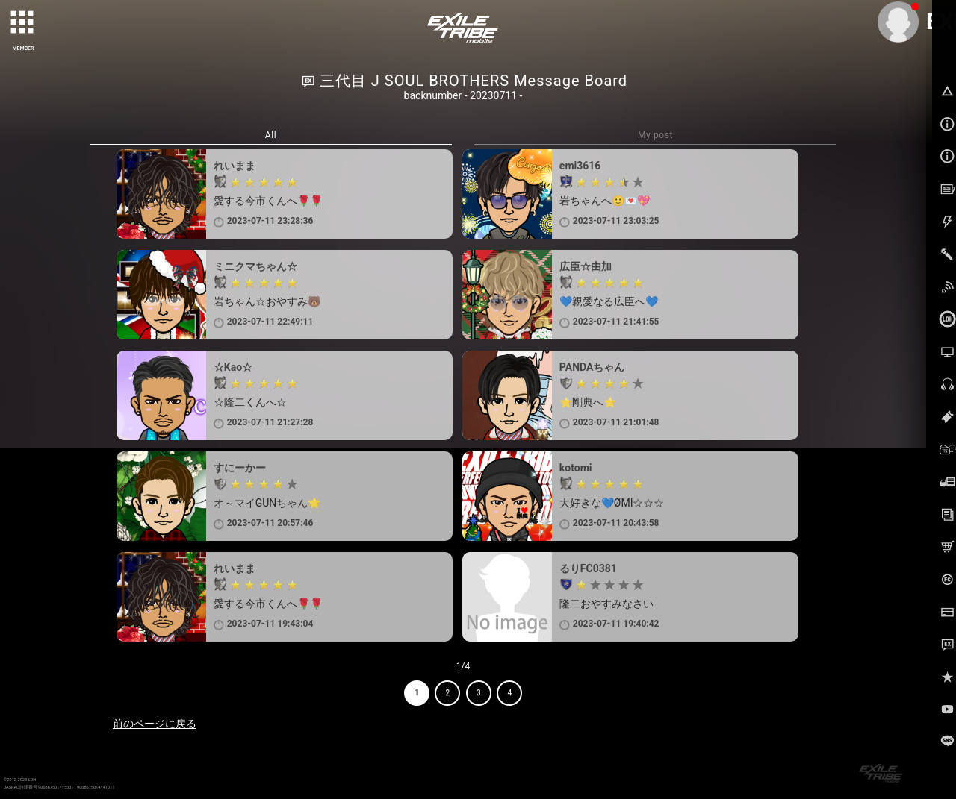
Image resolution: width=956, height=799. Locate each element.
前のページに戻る (154, 724)
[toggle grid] (23, 23)
